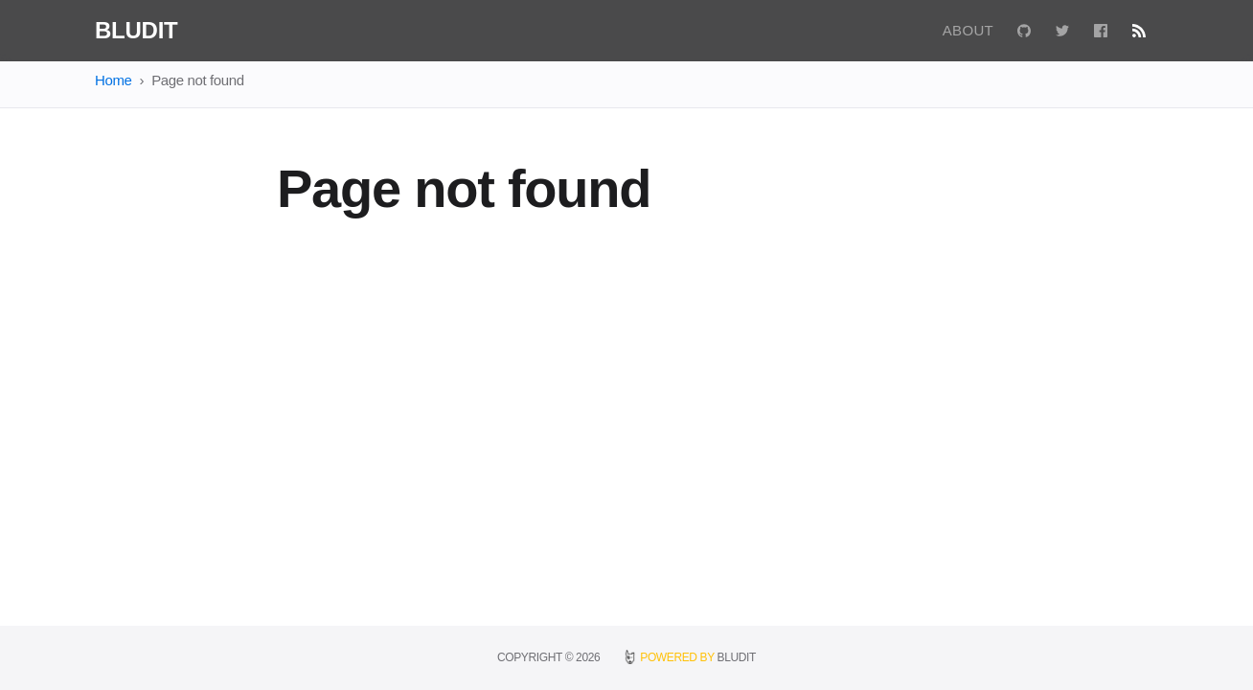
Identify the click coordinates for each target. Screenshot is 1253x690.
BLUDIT (737, 657)
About (968, 30)
